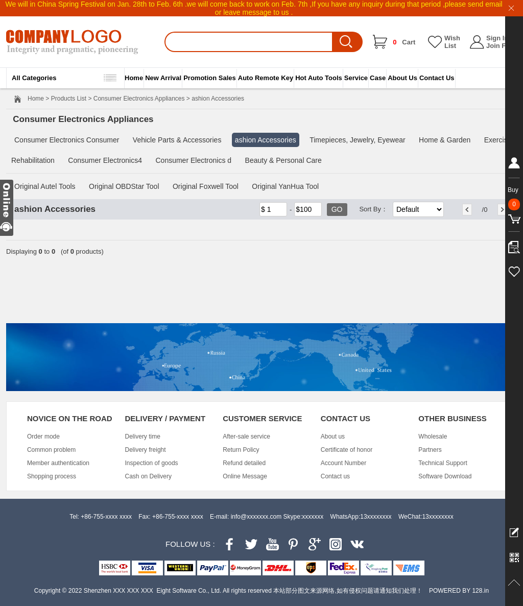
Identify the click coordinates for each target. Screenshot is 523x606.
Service (356, 78)
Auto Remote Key (265, 78)
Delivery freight (145, 449)
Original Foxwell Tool (206, 186)
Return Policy (241, 449)
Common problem (51, 449)
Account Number (343, 463)
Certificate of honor (346, 449)
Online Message (245, 476)
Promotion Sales (209, 78)
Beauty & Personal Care (283, 160)
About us (333, 436)
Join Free (501, 46)
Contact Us (437, 78)
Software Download (444, 476)
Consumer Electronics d (193, 160)
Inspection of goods (151, 463)
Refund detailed (244, 463)
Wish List (452, 42)
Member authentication (58, 463)
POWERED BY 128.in (459, 590)
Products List (68, 98)
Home (134, 78)
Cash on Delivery (148, 476)
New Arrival (163, 78)
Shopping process (51, 476)
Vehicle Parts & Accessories (177, 140)
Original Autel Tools (45, 186)
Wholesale (432, 436)
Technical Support (442, 463)
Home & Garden (444, 140)
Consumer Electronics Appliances (139, 98)
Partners (429, 449)
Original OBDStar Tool (124, 186)
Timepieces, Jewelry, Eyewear (358, 140)
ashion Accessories (265, 140)
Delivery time (142, 436)
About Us (402, 78)
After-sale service (246, 436)
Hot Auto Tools (318, 78)
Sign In (497, 38)
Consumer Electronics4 (105, 160)
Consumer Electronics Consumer (66, 140)
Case (378, 78)
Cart (404, 42)
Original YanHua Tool (285, 186)
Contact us (335, 476)
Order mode (43, 436)
